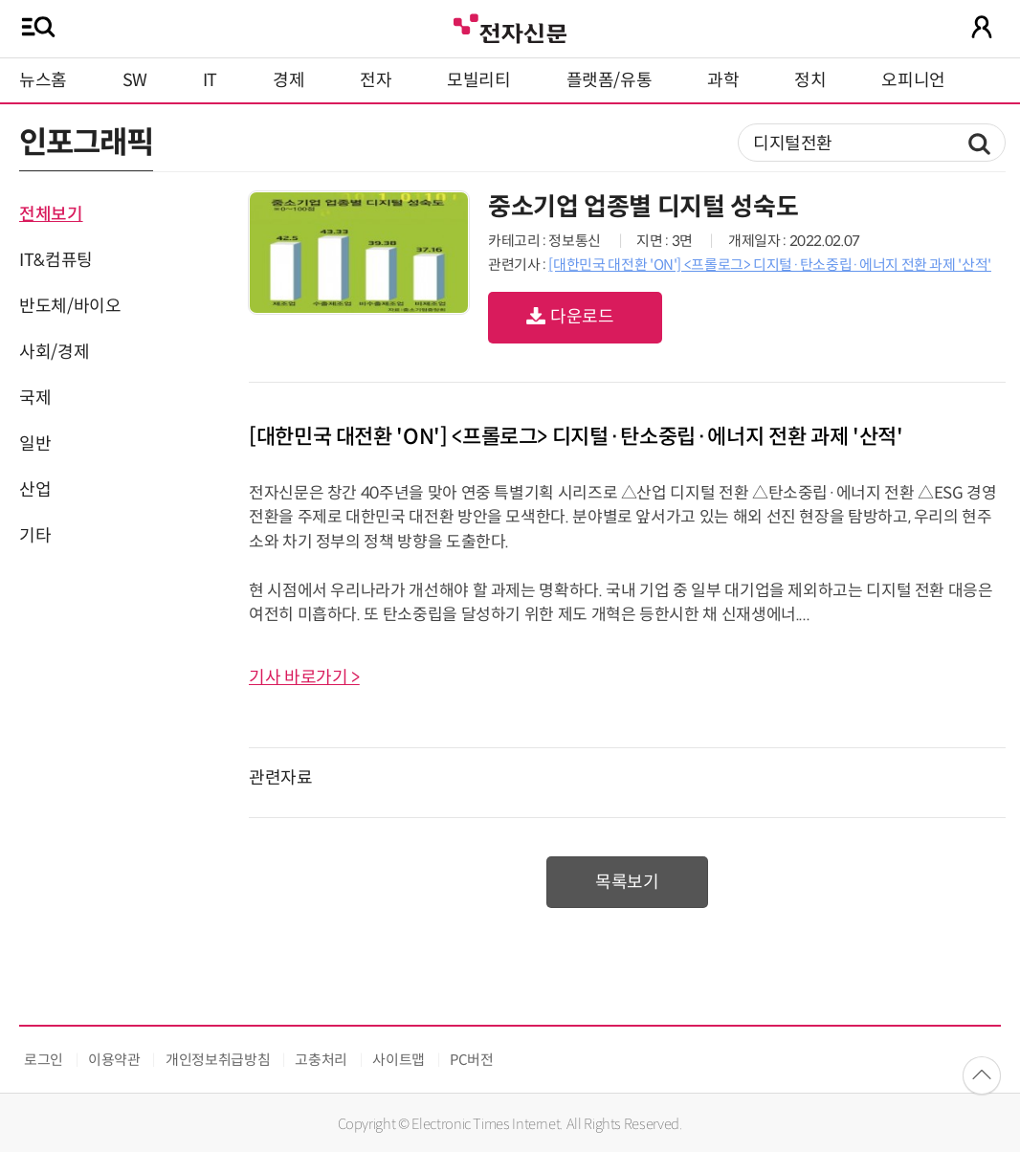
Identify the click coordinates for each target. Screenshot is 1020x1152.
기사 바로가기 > (304, 677)
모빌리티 (479, 80)
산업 (35, 489)
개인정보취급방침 (218, 1060)
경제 (288, 80)
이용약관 (114, 1060)
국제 (35, 398)
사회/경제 (54, 352)
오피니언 (913, 80)
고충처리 (321, 1060)
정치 (810, 80)
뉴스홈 (43, 80)
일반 (35, 443)
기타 (35, 535)
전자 (375, 80)
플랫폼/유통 (609, 80)
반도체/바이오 (70, 306)
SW (134, 80)
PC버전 (472, 1060)
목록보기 (627, 882)
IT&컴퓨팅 (56, 260)
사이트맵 (398, 1060)
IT (210, 80)
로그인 (43, 1060)
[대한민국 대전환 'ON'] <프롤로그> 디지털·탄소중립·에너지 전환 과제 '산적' (769, 264)
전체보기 (51, 214)
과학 (723, 80)
